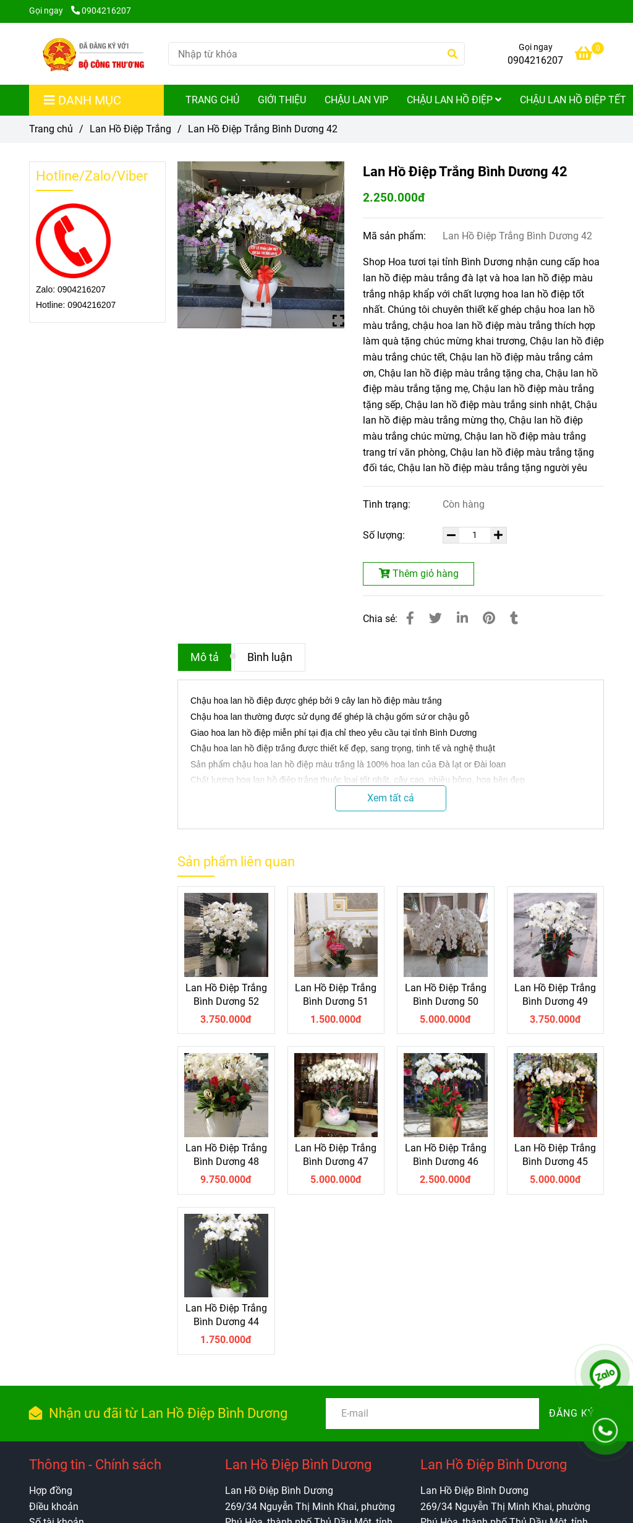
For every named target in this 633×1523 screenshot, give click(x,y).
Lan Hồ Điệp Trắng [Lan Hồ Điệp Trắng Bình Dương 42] (130, 129)
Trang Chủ (212, 100)
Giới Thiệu (282, 100)
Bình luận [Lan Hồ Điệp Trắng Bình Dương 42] (269, 657)
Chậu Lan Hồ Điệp (454, 100)
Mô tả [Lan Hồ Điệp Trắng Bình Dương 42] (204, 657)
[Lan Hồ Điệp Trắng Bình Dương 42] (94, 53)
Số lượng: (385, 535)
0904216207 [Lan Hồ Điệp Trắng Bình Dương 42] (101, 11)
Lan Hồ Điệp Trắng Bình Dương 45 (555, 1154)
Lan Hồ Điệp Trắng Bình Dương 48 (226, 1154)
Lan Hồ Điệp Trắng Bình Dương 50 (445, 994)
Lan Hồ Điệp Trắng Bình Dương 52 (226, 994)
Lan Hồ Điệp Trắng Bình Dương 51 (335, 994)
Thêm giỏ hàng (419, 573)
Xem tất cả (390, 798)
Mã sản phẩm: (395, 236)
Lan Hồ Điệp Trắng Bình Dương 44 (226, 1315)
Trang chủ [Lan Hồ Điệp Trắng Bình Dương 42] (51, 129)
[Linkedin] (462, 618)
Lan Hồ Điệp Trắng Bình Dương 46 (445, 1154)
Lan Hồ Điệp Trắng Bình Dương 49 (555, 994)
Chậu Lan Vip (356, 100)
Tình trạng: (388, 504)
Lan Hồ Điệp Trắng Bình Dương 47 (335, 1154)
